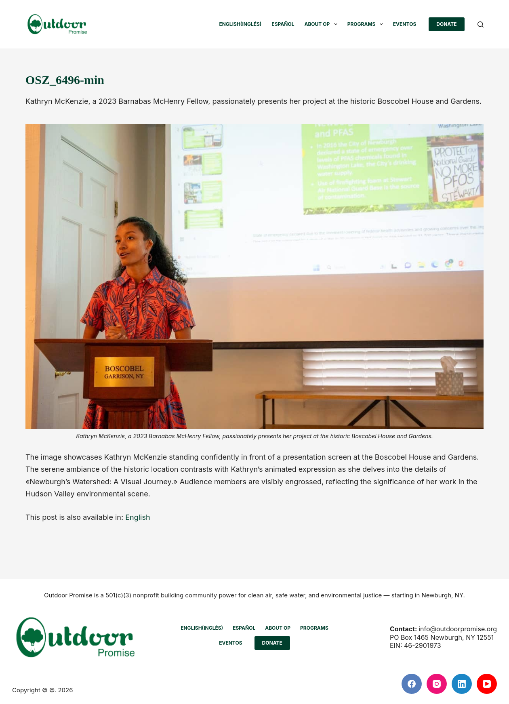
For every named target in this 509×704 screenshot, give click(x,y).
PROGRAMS (366, 24)
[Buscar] (480, 24)
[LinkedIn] (462, 684)
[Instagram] (437, 684)
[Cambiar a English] (137, 517)
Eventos (404, 24)
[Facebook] (412, 684)
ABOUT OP (322, 24)
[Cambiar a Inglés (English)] (240, 24)
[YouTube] (487, 684)
